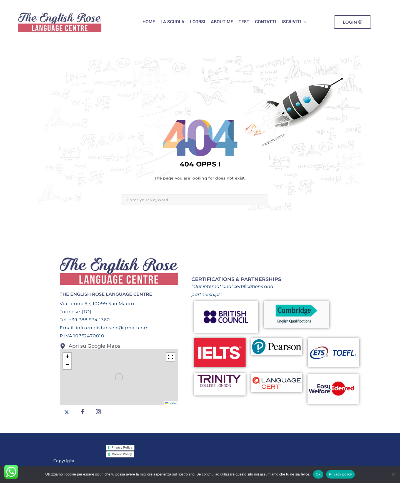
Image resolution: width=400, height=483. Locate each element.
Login (352, 22)
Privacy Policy (121, 447)
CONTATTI (265, 21)
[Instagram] (98, 412)
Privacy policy (340, 474)
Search (274, 199)
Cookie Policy (122, 454)
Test (244, 21)
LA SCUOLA (172, 21)
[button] (294, 22)
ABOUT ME (222, 21)
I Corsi (197, 21)
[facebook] (82, 412)
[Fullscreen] (170, 357)
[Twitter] (67, 412)
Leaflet (171, 403)
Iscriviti (294, 21)
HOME (148, 21)
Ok (318, 474)
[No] (393, 474)
